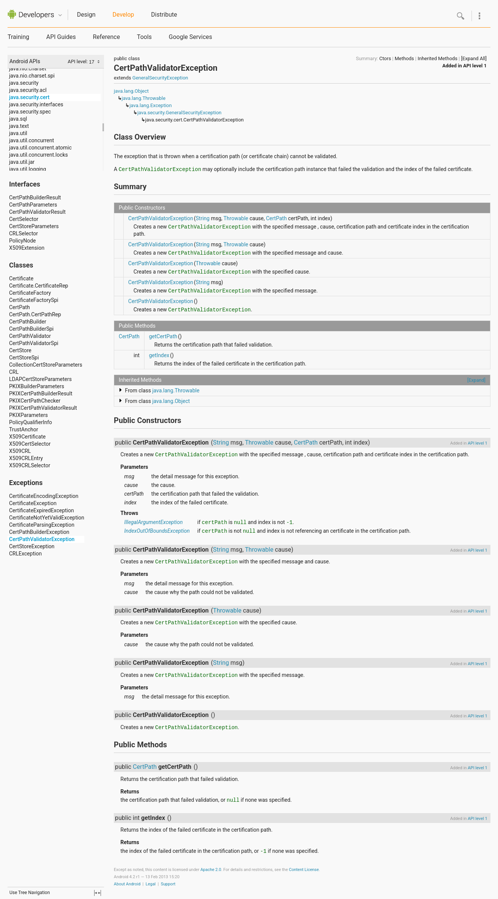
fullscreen (97, 892)
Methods (404, 58)
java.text (19, 126)
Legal (151, 884)
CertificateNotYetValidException (46, 518)
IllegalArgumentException (153, 522)
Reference (106, 36)
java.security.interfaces (36, 104)
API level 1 (475, 65)
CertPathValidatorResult (37, 212)
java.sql (18, 119)
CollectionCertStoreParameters (45, 365)
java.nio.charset (27, 68)
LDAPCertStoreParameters (40, 379)
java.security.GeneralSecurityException (179, 112)
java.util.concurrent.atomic (40, 148)
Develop (123, 14)
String (203, 218)
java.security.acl (28, 90)
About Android (127, 884)
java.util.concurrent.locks (38, 155)
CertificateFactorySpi (33, 300)
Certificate (21, 278)
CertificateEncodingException (43, 496)
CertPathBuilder (27, 322)
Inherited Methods (437, 58)
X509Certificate (27, 437)
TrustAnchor (23, 429)
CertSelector (23, 219)
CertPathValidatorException (41, 539)
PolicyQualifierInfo (30, 422)
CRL (14, 372)
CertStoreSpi (24, 358)
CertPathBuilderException (39, 532)
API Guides (61, 36)
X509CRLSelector (29, 465)
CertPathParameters (33, 205)
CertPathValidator (30, 336)
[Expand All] (474, 58)
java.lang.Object (131, 91)
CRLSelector (23, 233)
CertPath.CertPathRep (35, 314)
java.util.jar (21, 162)
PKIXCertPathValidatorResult (43, 408)
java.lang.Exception (151, 105)
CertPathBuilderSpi (31, 329)
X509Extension (26, 248)
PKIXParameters (28, 415)
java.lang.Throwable (144, 98)
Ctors (385, 58)
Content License (304, 869)
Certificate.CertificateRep (38, 286)
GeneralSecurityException (160, 78)
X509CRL (20, 451)
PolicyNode (22, 241)
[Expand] (476, 380)
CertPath (19, 307)
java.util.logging (27, 169)
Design (86, 14)
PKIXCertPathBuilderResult (40, 393)
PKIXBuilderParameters (36, 386)
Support (168, 884)
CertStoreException (31, 546)
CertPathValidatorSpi (33, 343)
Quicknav (60, 15)
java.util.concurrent (31, 140)
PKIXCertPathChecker (35, 401)
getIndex (159, 355)
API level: (78, 61)
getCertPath (163, 336)
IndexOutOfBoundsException (157, 531)
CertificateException (32, 503)
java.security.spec (30, 112)
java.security (24, 83)
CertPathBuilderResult (35, 197)
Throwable (235, 218)
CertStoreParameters (34, 226)
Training (18, 36)
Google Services (190, 36)
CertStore (20, 350)
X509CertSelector (30, 444)
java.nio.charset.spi (31, 76)
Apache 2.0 (210, 869)
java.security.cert (29, 97)
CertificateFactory (30, 293)
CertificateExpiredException (41, 510)
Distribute (164, 14)
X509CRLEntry (26, 458)
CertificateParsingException (41, 525)
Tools (144, 36)
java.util (18, 133)
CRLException (25, 554)
